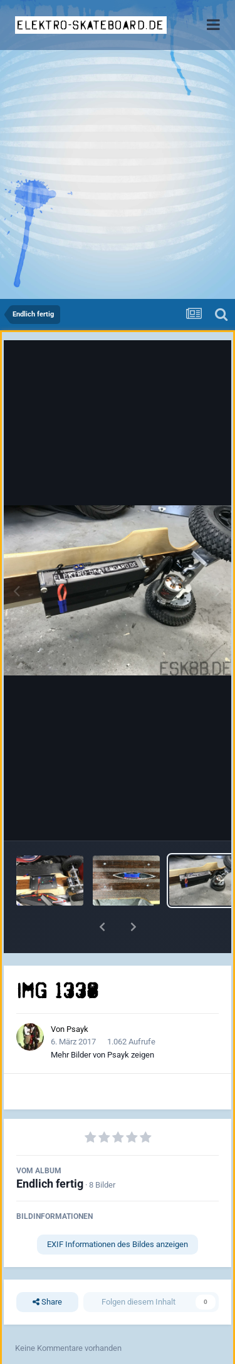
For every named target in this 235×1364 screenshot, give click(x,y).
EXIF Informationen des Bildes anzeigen (117, 1244)
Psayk (77, 1029)
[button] (102, 927)
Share (47, 1302)
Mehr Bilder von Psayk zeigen (102, 1054)
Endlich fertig (49, 1183)
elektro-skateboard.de (90, 25)
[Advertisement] (117, 175)
